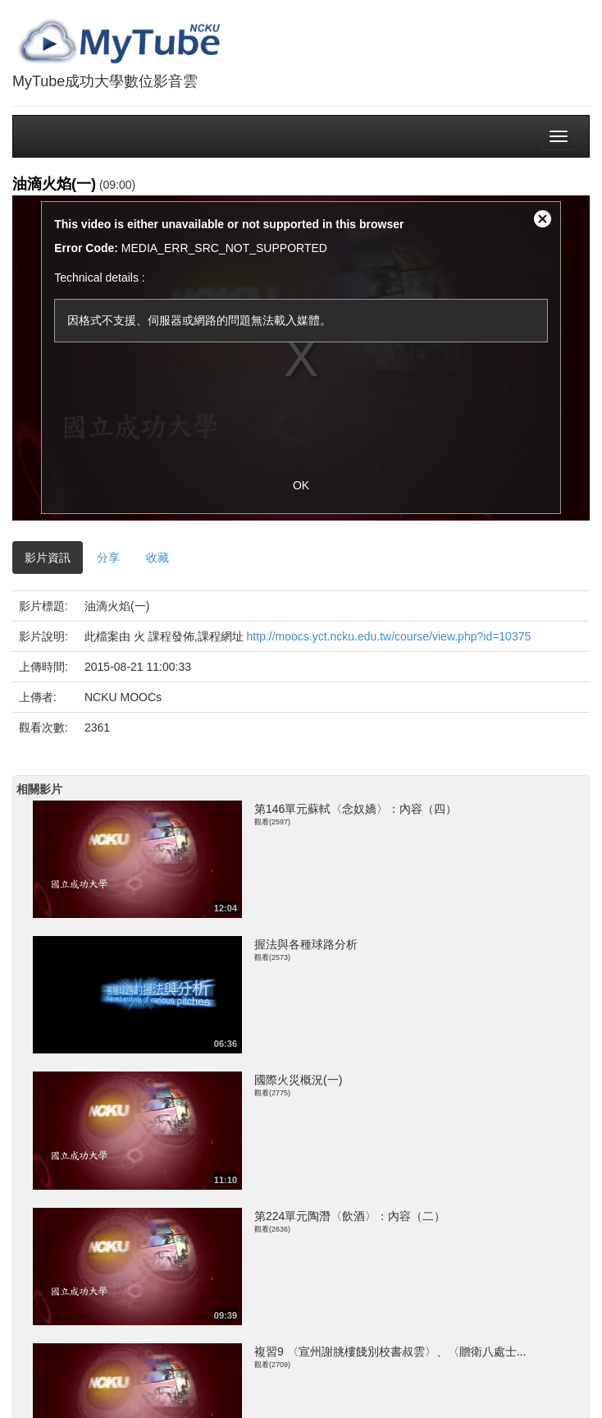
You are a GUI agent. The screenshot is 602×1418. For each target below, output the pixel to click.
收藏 (157, 557)
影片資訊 (48, 557)
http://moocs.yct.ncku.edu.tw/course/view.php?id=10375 (389, 636)
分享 (108, 557)
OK (301, 485)
